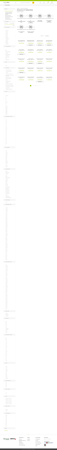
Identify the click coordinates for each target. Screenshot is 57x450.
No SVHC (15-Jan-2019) (8, 402)
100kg (6, 415)
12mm (6, 214)
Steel (6, 58)
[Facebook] (46, 439)
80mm (6, 256)
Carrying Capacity (7, 413)
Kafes (51, 36)
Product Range (7, 27)
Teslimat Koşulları (38, 444)
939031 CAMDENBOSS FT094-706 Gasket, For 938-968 (39, 50)
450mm (6, 110)
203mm (6, 282)
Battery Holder (7, 172)
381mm (6, 299)
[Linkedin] (49, 439)
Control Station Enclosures (30, 32)
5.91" (6, 142)
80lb (6, 423)
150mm (6, 154)
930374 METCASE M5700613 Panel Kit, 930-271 (21, 77)
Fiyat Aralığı (6, 21)
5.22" (6, 139)
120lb (6, 416)
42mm (6, 242)
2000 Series (7, 30)
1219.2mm (7, 95)
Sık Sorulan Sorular (38, 441)
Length (6, 91)
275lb (6, 420)
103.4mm (7, 266)
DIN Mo (6, 176)
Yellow (6, 332)
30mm (6, 374)
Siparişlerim (28, 439)
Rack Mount (7, 314)
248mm (6, 223)
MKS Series (7, 42)
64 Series (7, 34)
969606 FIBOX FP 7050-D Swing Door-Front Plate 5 (40, 41)
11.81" (6, 343)
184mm (6, 218)
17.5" (6, 392)
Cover (6, 175)
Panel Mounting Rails (8, 81)
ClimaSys (7, 41)
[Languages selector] (52, 0)
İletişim (36, 445)
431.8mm (7, 302)
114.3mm (7, 210)
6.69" (6, 143)
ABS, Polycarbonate (8, 51)
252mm (6, 227)
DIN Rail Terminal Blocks (8, 78)
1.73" (6, 340)
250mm (6, 102)
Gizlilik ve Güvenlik (21, 443)
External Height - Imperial (8, 116)
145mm (6, 153)
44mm (6, 303)
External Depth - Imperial (8, 334)
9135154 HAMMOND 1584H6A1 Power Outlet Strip (39, 77)
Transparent (7, 328)
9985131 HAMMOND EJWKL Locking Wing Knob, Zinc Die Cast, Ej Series (21, 41)
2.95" (6, 352)
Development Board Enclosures (49, 21)
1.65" (6, 122)
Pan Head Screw (8, 192)
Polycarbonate (7, 55)
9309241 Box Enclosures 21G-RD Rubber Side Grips (21, 59)
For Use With (7, 67)
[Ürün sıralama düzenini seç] (47, 36)
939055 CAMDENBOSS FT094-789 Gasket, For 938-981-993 (30, 50)
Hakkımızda (20, 439)
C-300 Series (7, 38)
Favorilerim (37, 440)
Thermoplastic (7, 59)
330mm (6, 295)
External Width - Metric (8, 204)
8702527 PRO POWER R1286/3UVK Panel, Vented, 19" (49, 78)
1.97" (6, 126)
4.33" (6, 138)
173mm (6, 279)
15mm (6, 367)
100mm (6, 265)
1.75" (6, 125)
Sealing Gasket (7, 196)
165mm (6, 278)
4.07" (6, 356)
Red (6, 325)
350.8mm (7, 234)
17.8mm (7, 370)
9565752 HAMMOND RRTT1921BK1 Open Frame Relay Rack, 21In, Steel (21, 50)
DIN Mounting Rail (8, 177)
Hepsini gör (6, 430)
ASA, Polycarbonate (8, 54)
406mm (6, 239)
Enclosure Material (7, 46)
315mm (6, 294)
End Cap (7, 180)
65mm (6, 252)
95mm (6, 259)
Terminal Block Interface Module (9, 86)
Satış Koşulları (20, 442)
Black (6, 321)
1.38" (6, 121)
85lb (6, 424)
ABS (6, 50)
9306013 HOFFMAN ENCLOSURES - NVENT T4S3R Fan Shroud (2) (30, 59)
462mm (6, 243)
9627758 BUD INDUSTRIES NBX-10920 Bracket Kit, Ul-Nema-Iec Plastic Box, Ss (49, 41)
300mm (6, 106)
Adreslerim (28, 440)
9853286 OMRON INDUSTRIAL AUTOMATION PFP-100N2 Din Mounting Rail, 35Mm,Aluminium (30, 41)
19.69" (6, 351)
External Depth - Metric (8, 261)
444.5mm (7, 409)
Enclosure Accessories (39, 21)
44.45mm (7, 162)
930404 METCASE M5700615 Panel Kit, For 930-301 (30, 68)
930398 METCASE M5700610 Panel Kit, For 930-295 (39, 68)
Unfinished (7, 329)
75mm (6, 165)
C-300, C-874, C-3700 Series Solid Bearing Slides (10, 75)
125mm (6, 270)
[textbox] (26, 3)
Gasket (6, 181)
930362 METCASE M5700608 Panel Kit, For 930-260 (30, 77)
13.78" (6, 129)
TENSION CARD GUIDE (8, 197)
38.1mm (7, 235)
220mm (6, 222)
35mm (6, 65)
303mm (6, 230)
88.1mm (7, 166)
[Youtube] (50, 439)
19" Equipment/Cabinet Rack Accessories (31, 21)
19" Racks (7, 72)
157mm (6, 366)
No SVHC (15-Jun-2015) (8, 403)
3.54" (6, 355)
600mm (6, 112)
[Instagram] (44, 439)
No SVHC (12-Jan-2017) (8, 399)
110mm (6, 152)
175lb (6, 419)
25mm (6, 157)
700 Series (7, 37)
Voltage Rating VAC (8, 380)
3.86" (6, 135)
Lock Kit (7, 185)
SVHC (6, 396)
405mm (6, 238)
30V (6, 386)
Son (40, 85)
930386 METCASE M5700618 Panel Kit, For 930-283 (49, 68)
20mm (6, 371)
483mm (6, 246)
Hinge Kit (7, 184)
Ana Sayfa (18, 8)
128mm (6, 213)
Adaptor (7, 171)
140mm (6, 273)
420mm (6, 161)
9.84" (6, 360)
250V (6, 385)
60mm (6, 251)
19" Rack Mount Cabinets (9, 71)
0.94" (6, 339)
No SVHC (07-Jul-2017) (8, 398)
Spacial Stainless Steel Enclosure (10, 85)
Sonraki (38, 85)
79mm (6, 255)
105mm (6, 209)
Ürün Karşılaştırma (38, 439)
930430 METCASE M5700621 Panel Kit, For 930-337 (39, 59)
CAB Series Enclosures (8, 77)
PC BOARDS (7, 82)
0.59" (6, 338)
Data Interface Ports (21, 32)
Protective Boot (7, 193)
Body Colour (7, 318)
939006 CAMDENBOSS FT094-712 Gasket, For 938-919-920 (49, 50)
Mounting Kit (7, 188)
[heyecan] (47, 439)
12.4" (6, 344)
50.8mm (7, 247)
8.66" (6, 359)
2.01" (6, 130)
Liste (53, 36)
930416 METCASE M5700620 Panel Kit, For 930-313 (21, 68)
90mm (6, 308)
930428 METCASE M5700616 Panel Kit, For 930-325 (49, 59)
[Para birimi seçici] (49, 0)
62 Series (7, 33)
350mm (6, 107)
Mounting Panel (7, 189)
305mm (6, 231)
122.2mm (7, 269)
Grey (6, 324)
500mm (6, 111)
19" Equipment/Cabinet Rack (21, 21)
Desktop (7, 313)
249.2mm (7, 286)
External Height (7, 147)
